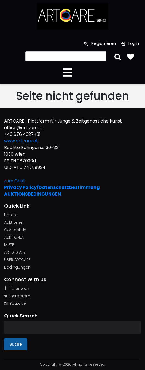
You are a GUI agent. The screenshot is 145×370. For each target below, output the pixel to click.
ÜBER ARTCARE (17, 259)
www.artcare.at (21, 141)
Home (10, 215)
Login (130, 43)
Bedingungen (17, 267)
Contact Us (15, 230)
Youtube (15, 303)
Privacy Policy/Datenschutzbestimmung (52, 187)
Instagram (17, 296)
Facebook (16, 288)
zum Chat (14, 181)
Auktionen (13, 222)
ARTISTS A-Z (15, 252)
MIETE (9, 244)
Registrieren (100, 43)
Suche (16, 344)
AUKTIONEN (14, 237)
